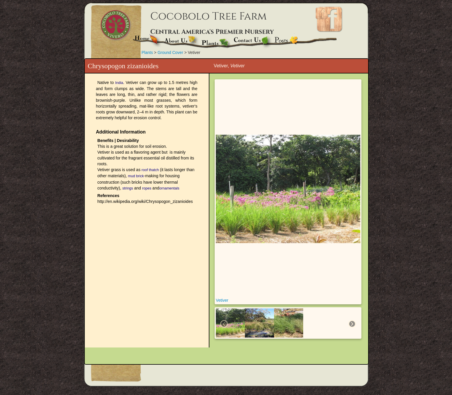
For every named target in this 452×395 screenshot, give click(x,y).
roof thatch (150, 170)
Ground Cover (171, 52)
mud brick (136, 176)
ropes (146, 188)
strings (127, 188)
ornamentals (169, 188)
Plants (147, 52)
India (119, 83)
